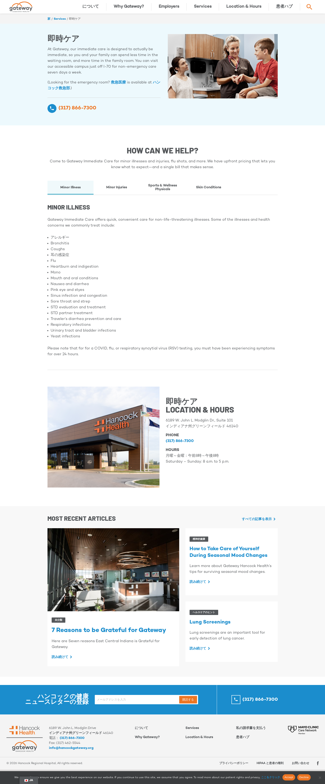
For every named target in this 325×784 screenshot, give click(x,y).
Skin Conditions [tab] (208, 193)
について (90, 9)
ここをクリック (270, 777)
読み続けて (60, 662)
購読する (188, 705)
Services (203, 9)
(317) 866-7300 (72, 743)
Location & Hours (243, 9)
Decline (304, 777)
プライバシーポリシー (231, 768)
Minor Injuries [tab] (116, 193)
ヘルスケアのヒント (204, 617)
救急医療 (118, 88)
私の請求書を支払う (251, 733)
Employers (169, 9)
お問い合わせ (298, 768)
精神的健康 (199, 544)
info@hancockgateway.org (71, 753)
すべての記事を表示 (257, 524)
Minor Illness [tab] (70, 193)
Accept (289, 777)
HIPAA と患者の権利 (267, 768)
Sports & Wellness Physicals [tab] (162, 192)
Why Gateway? (129, 9)
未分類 (58, 625)
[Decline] (320, 777)
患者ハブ (284, 9)
